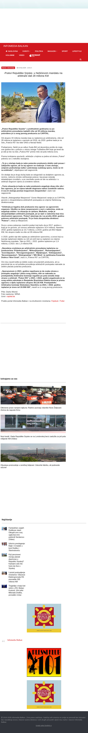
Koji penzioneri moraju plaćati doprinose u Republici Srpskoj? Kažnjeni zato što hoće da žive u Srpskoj (16, 561)
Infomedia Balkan (14, 640)
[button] (26, 51)
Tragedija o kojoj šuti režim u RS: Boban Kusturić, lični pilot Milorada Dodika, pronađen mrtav (17, 590)
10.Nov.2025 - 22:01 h (24, 68)
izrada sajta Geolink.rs (44, 725)
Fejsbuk (54, 301)
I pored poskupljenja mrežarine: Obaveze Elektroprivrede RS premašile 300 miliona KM (17, 577)
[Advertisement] (44, 26)
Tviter (62, 301)
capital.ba (11, 296)
